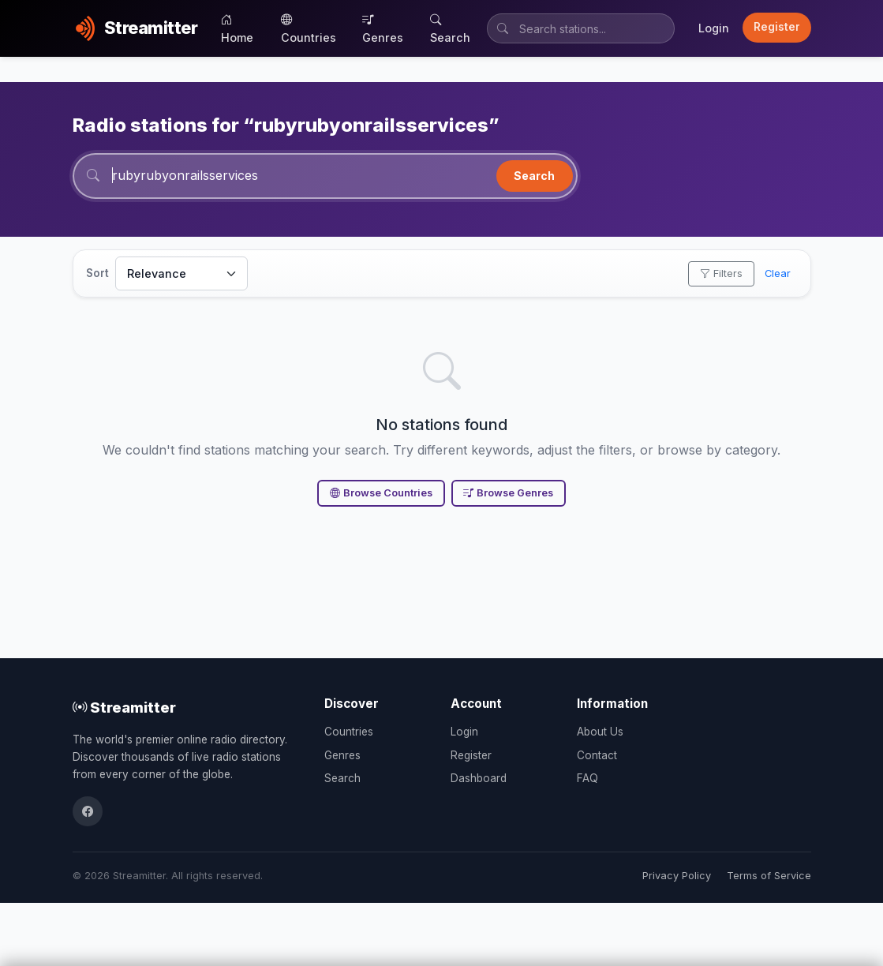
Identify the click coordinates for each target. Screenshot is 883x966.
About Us (600, 731)
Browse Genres (508, 493)
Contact (597, 755)
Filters (721, 273)
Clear (778, 273)
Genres (382, 28)
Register (777, 27)
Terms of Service (769, 876)
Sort (97, 273)
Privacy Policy (676, 876)
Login (713, 28)
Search (450, 28)
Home (237, 28)
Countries (308, 28)
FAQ (587, 778)
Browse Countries (381, 493)
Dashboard (479, 778)
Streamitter (124, 707)
